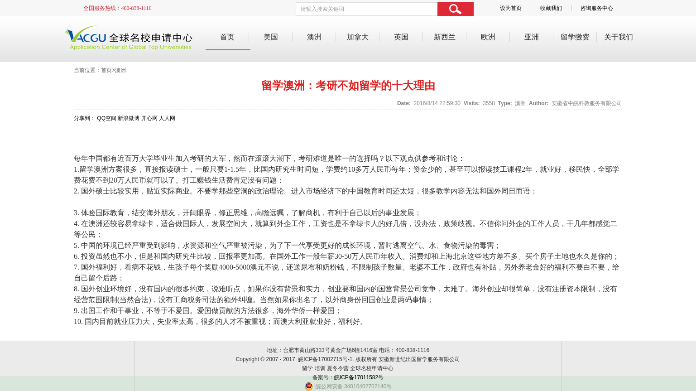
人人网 (167, 118)
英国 (401, 37)
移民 (576, 169)
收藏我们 (551, 8)
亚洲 (531, 37)
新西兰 (445, 37)
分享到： (85, 118)
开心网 (149, 118)
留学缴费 (575, 37)
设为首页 (511, 8)
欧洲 (488, 37)
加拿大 (358, 37)
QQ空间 (106, 118)
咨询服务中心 (597, 8)
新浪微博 (128, 118)
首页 (227, 37)
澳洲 (314, 37)
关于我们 (618, 37)
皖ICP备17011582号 (359, 377)
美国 (271, 37)
